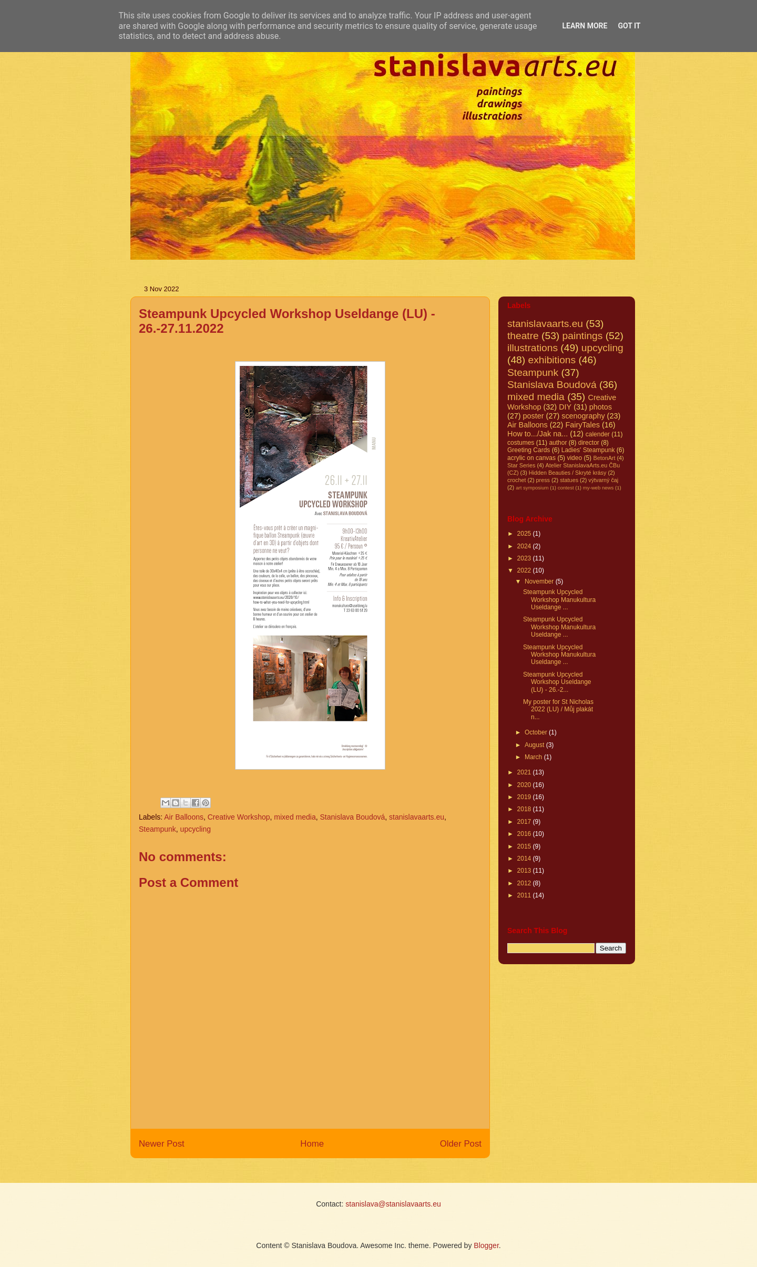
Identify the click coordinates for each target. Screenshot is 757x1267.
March (534, 757)
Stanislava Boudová (352, 817)
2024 (525, 546)
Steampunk (157, 829)
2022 (525, 570)
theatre (523, 335)
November (540, 581)
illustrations (532, 347)
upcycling (195, 829)
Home (312, 1144)
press (543, 480)
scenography (583, 416)
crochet (516, 480)
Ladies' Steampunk (588, 450)
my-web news (598, 488)
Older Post (461, 1144)
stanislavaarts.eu (416, 817)
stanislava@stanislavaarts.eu (393, 1204)
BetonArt (604, 458)
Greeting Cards (528, 450)
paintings (582, 335)
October (537, 732)
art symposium (532, 488)
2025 (525, 533)
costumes (520, 442)
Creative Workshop (239, 817)
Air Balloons (183, 817)
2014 (525, 858)
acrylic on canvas (531, 458)
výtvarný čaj (603, 480)
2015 (525, 846)
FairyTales (582, 425)
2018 (525, 809)
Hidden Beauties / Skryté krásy (568, 472)
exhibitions (552, 359)
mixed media (294, 817)
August (535, 745)
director (588, 442)
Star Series (521, 465)
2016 (525, 833)
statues (569, 480)
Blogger (486, 1245)
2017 (525, 821)
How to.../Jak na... (537, 434)
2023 (525, 558)
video (574, 458)
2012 (525, 883)
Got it (629, 26)
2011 (525, 895)
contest (566, 488)
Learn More (584, 26)
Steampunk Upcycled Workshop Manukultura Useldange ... (559, 599)
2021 (525, 772)
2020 (525, 785)
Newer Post (162, 1144)
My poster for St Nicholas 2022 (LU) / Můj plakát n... (558, 709)
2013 (525, 870)
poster (533, 416)
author (558, 442)
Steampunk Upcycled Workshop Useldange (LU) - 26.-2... (557, 682)
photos (600, 407)
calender (598, 434)
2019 (525, 797)
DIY (565, 407)
